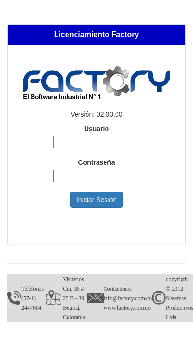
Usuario (96, 128)
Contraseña (96, 162)
